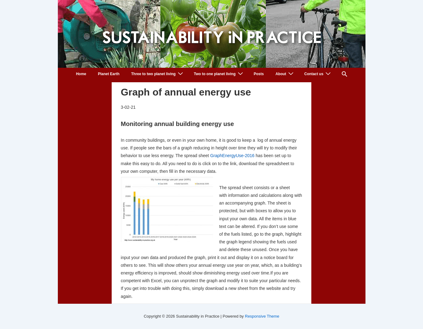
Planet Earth (108, 74)
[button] (344, 75)
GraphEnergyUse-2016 (232, 155)
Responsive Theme (262, 316)
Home (81, 74)
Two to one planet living (219, 74)
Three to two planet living (158, 74)
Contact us (318, 74)
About (285, 74)
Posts (259, 74)
